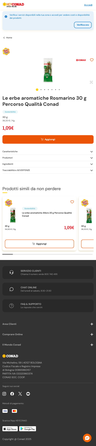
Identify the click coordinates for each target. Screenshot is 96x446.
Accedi (88, 5)
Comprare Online (12, 334)
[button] (37, 89)
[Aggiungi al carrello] (48, 139)
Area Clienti (9, 324)
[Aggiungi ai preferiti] (92, 60)
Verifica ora (83, 25)
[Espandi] (91, 82)
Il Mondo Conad (11, 344)
